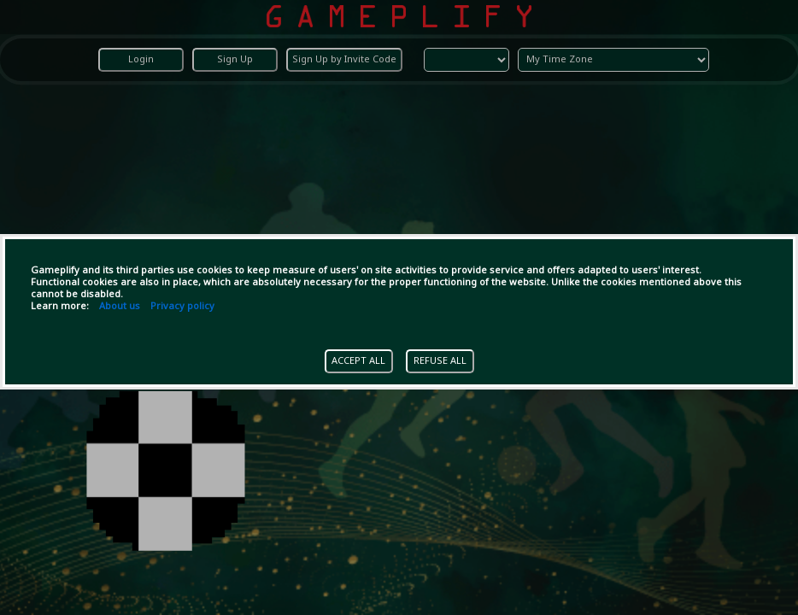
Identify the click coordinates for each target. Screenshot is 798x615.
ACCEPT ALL (358, 361)
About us (119, 307)
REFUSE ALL (440, 361)
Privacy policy (182, 307)
